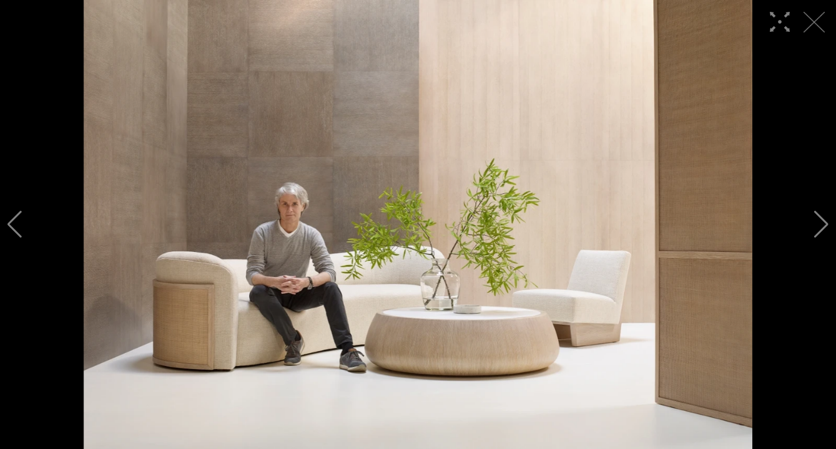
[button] (14, 224)
